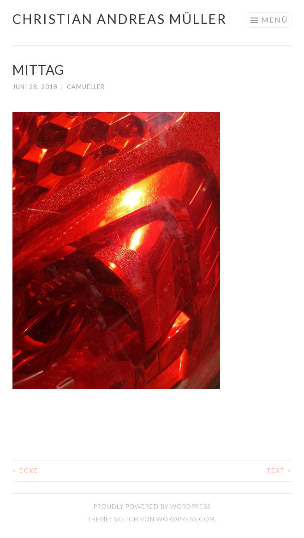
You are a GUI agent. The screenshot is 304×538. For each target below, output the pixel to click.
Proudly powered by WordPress (152, 506)
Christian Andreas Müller (119, 19)
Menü (274, 19)
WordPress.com (185, 519)
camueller (86, 86)
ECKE (25, 470)
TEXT (279, 470)
